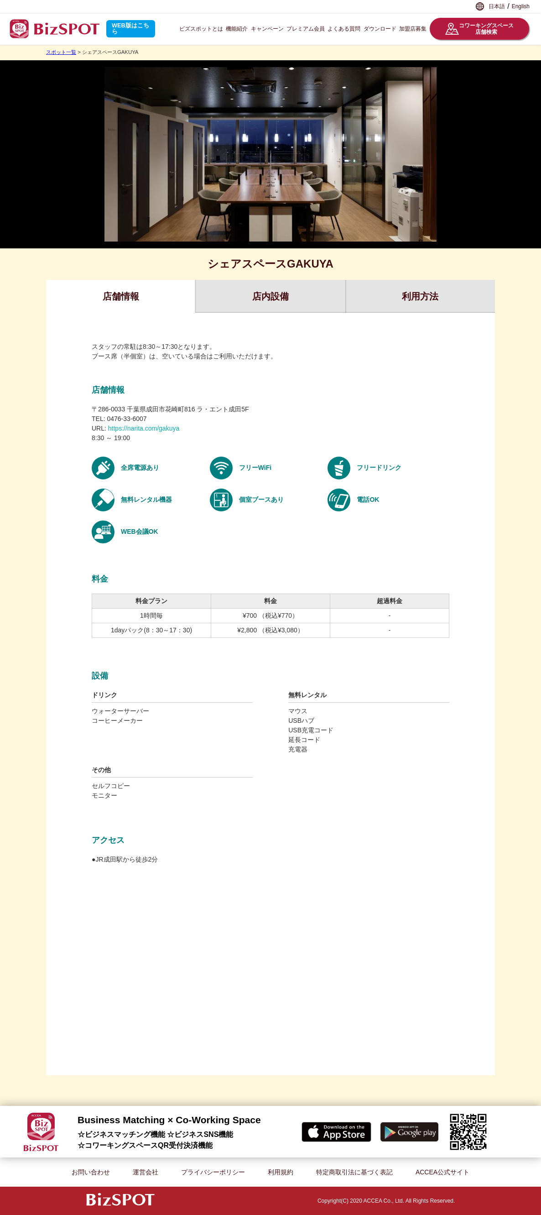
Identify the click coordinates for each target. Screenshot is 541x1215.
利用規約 (280, 1172)
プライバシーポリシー (213, 1172)
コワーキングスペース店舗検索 (479, 29)
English (521, 6)
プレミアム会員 (305, 29)
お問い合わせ (91, 1172)
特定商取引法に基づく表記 (354, 1172)
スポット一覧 (61, 52)
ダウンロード (380, 29)
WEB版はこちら (130, 28)
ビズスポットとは (201, 29)
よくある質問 (344, 29)
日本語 (497, 6)
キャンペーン (267, 29)
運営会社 (145, 1172)
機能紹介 (237, 29)
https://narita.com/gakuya (143, 428)
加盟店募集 (413, 29)
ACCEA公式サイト (442, 1172)
